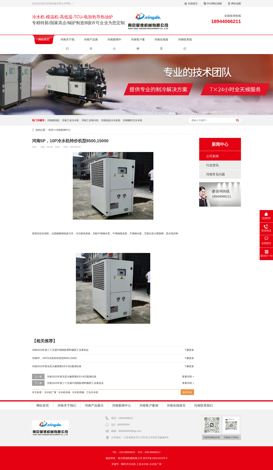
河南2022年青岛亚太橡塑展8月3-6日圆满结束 (56, 366)
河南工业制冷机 (90, 120)
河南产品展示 (91, 44)
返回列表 (187, 392)
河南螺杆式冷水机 (132, 120)
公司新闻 (212, 156)
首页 (50, 129)
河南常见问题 (215, 174)
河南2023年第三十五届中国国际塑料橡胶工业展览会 (60, 349)
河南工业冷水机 (70, 120)
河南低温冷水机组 (110, 120)
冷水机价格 (64, 392)
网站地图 (236, 3)
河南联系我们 (185, 44)
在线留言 (193, 3)
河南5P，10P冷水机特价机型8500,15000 (54, 358)
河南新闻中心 (114, 44)
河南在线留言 (161, 44)
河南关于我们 (67, 44)
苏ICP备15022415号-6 (155, 458)
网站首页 (43, 39)
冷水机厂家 (50, 392)
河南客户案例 (138, 44)
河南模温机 (53, 120)
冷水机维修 (78, 392)
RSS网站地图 (214, 3)
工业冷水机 (92, 392)
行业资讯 (212, 165)
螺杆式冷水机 (128, 464)
